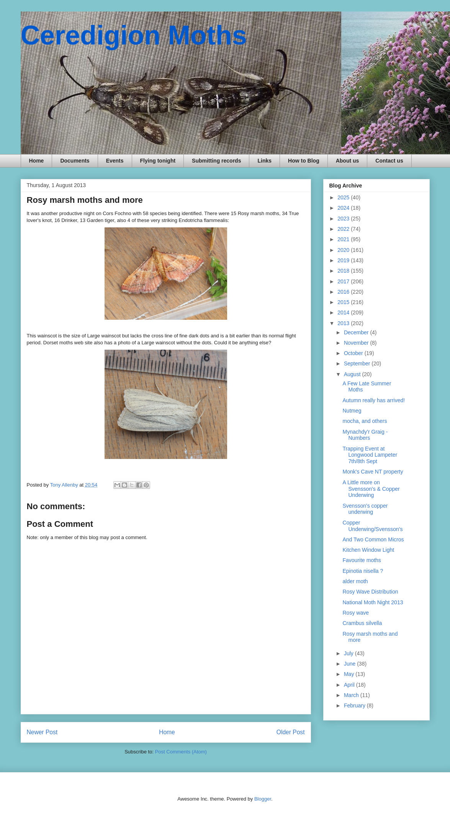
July (349, 653)
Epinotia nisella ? (362, 571)
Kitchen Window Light (368, 550)
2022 (344, 229)
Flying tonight (158, 161)
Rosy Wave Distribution (370, 592)
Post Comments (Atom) (181, 752)
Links (264, 161)
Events (115, 161)
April (350, 685)
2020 (344, 250)
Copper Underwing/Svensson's (372, 526)
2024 (344, 208)
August (353, 374)
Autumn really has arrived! (373, 400)
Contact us (389, 161)
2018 (344, 271)
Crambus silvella (362, 623)
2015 (344, 302)
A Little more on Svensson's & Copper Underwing (370, 488)
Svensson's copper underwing (365, 509)
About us (347, 161)
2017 (344, 281)
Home (36, 161)
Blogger (262, 799)
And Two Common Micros (373, 539)
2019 (344, 260)
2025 (344, 197)
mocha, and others (364, 421)
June (350, 664)
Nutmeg (351, 411)
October (354, 353)
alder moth (355, 581)
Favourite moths (361, 560)
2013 (344, 323)
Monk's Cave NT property (372, 472)
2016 (344, 292)
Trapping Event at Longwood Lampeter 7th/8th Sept (369, 455)
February (355, 705)
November (357, 343)
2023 (344, 218)
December (357, 332)
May (349, 674)
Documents (74, 161)
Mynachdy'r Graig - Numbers (365, 435)
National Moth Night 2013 (372, 602)
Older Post (291, 732)
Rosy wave (355, 613)
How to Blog (303, 161)
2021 (344, 239)
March (352, 695)
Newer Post (42, 732)
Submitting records (216, 161)
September (357, 363)
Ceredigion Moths (134, 35)
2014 (344, 312)
